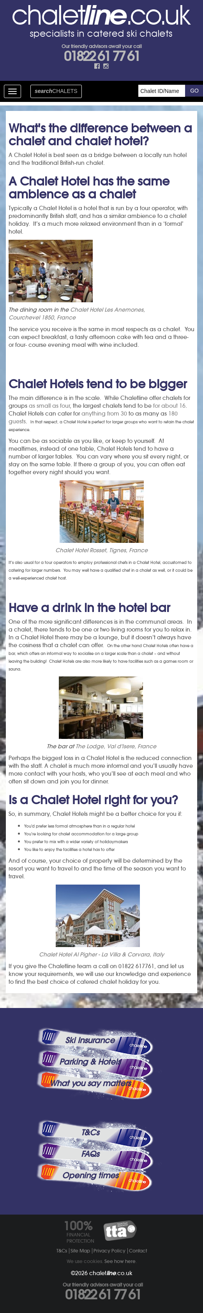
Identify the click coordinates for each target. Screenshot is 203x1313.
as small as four (49, 405)
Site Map (80, 1251)
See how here (120, 1261)
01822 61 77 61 (101, 56)
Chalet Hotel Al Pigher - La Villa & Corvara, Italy (101, 954)
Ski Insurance (90, 1040)
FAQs (90, 1154)
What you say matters (90, 1083)
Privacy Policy (109, 1251)
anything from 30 (104, 413)
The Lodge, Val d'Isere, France (116, 746)
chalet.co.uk (110, 1273)
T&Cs (90, 1132)
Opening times (90, 1175)
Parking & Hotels (89, 1062)
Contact (138, 1251)
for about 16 (169, 405)
